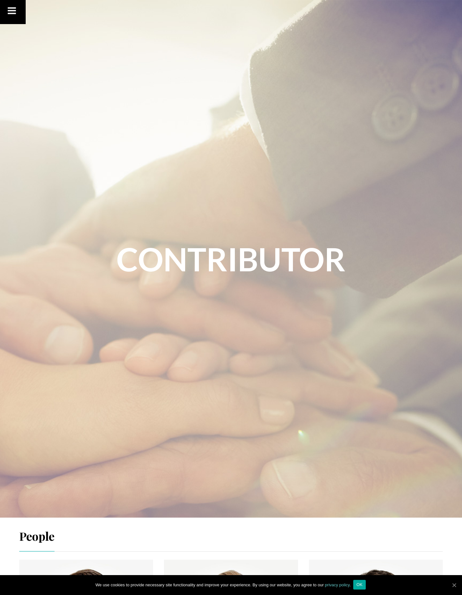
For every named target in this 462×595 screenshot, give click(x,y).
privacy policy (337, 584)
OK (360, 584)
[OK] (454, 585)
